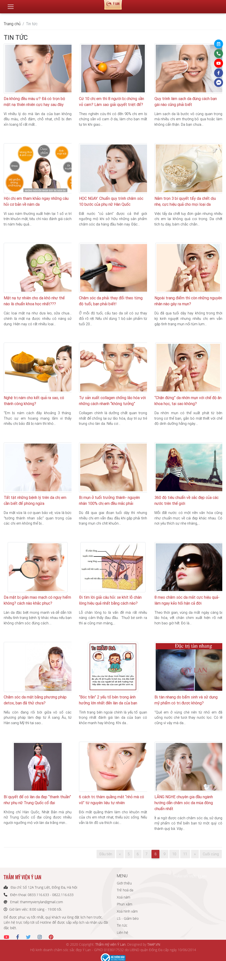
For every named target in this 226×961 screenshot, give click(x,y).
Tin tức (122, 925)
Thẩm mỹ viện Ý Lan (110, 944)
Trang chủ (12, 23)
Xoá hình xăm (127, 911)
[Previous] (120, 854)
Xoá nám (123, 897)
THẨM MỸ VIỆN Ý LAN (189, 876)
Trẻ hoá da (125, 890)
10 (174, 854)
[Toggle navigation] (10, 4)
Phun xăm (124, 904)
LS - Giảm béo (128, 918)
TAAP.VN (153, 944)
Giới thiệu (124, 883)
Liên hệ (122, 932)
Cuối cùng (211, 854)
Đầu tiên (106, 854)
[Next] (195, 854)
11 (185, 854)
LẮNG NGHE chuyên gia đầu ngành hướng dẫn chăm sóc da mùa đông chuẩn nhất (183, 802)
